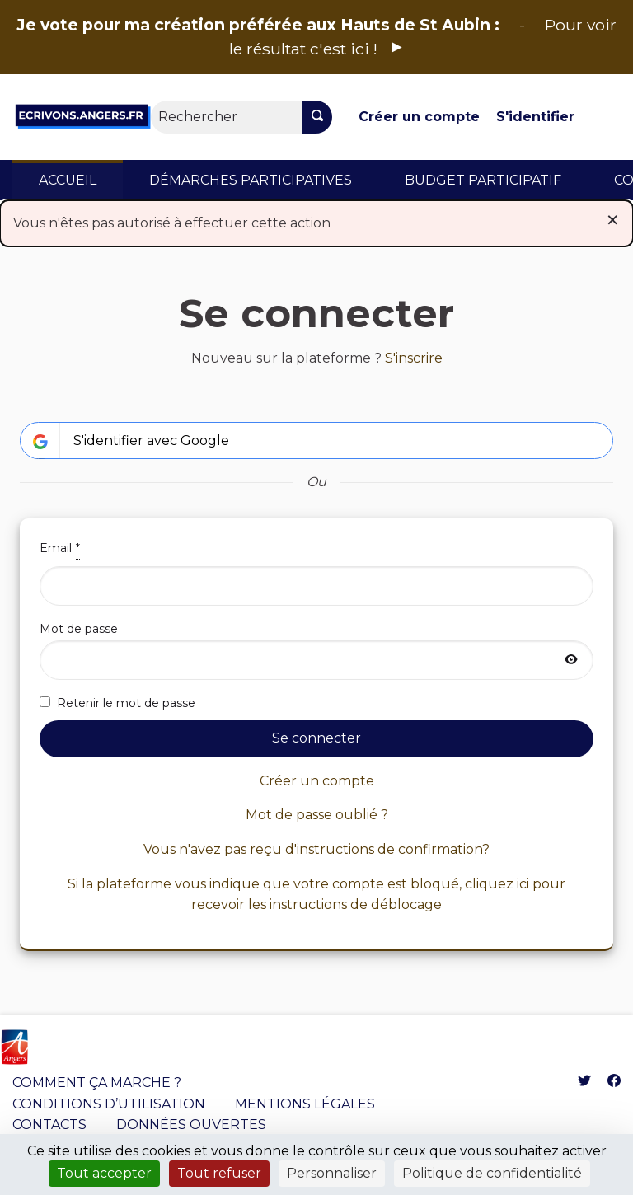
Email (316, 572)
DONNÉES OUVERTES (191, 1124)
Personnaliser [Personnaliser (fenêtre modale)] (332, 1173)
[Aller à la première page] (83, 116)
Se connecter (316, 738)
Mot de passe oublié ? (317, 814)
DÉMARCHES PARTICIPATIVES (250, 180)
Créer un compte (419, 116)
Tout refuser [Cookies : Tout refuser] (219, 1173)
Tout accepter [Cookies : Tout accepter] (104, 1173)
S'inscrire (414, 358)
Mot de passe (316, 650)
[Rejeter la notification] (612, 220)
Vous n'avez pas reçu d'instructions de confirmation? (316, 849)
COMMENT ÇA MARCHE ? (96, 1082)
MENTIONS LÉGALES (305, 1104)
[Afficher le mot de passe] (571, 660)
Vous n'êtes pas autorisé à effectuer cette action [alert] (316, 220)
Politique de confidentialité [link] (492, 1173)
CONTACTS (49, 1124)
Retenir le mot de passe (117, 703)
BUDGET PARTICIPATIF (483, 180)
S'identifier (535, 116)
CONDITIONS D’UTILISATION (108, 1104)
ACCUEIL (67, 180)
